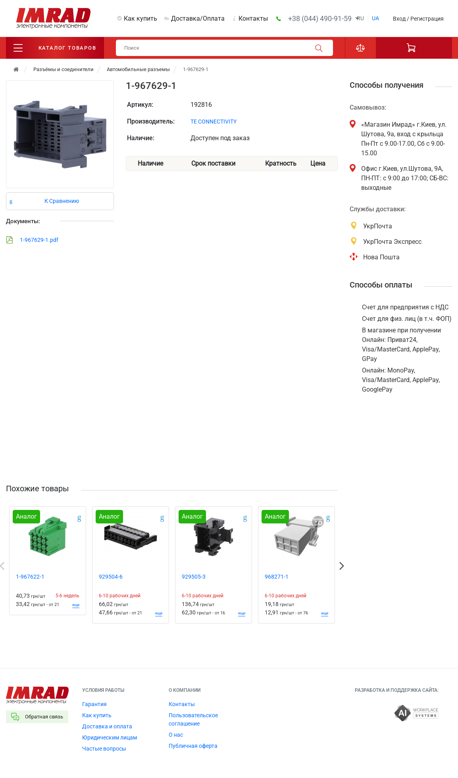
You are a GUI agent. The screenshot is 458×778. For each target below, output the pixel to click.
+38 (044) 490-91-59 (320, 18)
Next (342, 566)
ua (375, 18)
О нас (176, 735)
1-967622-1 (30, 576)
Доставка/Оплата (198, 18)
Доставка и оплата (107, 726)
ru (360, 18)
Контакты (253, 18)
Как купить (140, 18)
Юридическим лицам (109, 737)
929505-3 (194, 576)
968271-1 (277, 576)
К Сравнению (61, 201)
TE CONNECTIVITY (214, 121)
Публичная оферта (193, 746)
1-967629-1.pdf (32, 240)
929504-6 (111, 576)
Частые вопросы (104, 748)
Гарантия (94, 704)
